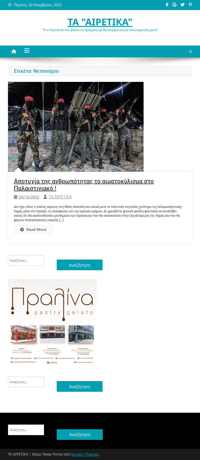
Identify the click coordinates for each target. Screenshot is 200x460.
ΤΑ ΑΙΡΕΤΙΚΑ (60, 197)
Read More (33, 229)
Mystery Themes (84, 454)
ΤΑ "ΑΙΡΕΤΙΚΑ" (100, 21)
